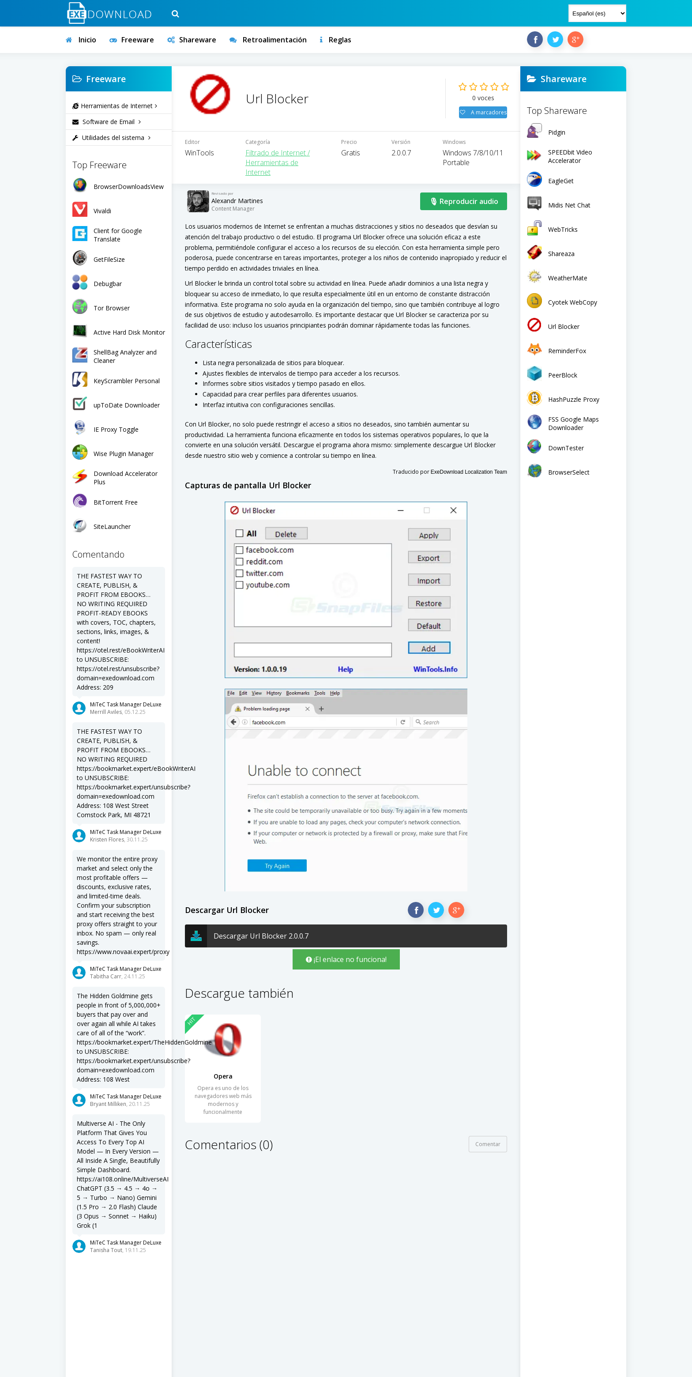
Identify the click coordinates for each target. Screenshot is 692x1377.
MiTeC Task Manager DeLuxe (126, 704)
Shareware (191, 40)
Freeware (131, 40)
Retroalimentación (268, 40)
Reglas (335, 40)
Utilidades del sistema (111, 137)
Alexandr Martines (237, 211)
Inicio (81, 40)
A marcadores (483, 117)
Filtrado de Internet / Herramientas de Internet (277, 172)
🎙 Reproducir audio (463, 211)
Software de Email (106, 121)
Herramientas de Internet (114, 106)
